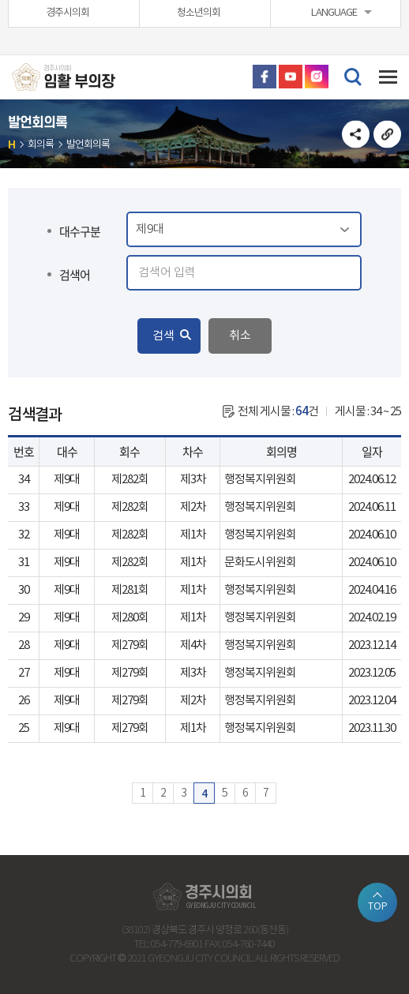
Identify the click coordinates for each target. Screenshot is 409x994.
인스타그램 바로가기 (316, 76)
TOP (378, 906)
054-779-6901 (177, 945)
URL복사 (387, 134)
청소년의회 (198, 13)
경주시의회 (67, 13)
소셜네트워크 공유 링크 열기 (356, 134)
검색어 (74, 274)
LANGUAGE (334, 13)
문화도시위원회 (260, 562)
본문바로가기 (0, 0)
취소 (240, 336)
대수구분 (79, 231)
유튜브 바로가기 (290, 76)
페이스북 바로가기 (264, 76)
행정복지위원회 (260, 479)
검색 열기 (352, 76)
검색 (163, 336)
